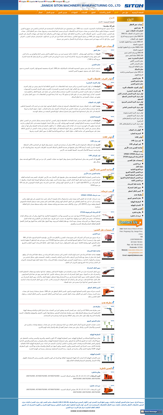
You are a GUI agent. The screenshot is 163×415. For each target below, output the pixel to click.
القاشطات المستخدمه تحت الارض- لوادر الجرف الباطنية (88, 405)
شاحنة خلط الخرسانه (134, 184)
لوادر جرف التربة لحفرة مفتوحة (133, 113)
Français (48, 2)
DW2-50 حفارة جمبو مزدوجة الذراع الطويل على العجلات (132, 37)
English (22, 2)
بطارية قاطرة (136, 212)
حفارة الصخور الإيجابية (123, 402)
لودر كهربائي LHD (135, 144)
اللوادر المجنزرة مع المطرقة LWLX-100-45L (73, 402)
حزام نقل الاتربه (79, 407)
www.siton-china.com (135, 250)
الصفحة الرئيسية (138, 12)
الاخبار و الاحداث (104, 12)
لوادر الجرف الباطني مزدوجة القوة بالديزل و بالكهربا (52, 405)
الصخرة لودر (92, 402)
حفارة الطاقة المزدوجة (136, 66)
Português (57, 2)
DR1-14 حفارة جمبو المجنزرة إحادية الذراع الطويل (131, 73)
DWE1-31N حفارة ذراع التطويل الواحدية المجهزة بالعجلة (130, 48)
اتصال (40, 12)
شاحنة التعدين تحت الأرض (92, 173)
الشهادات (74, 12)
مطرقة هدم (96, 306)
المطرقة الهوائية (136, 202)
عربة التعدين (137, 164)
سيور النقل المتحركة (93, 268)
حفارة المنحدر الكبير (136, 64)
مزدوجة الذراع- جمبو (137, 402)
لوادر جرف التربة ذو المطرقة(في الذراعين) (132, 119)
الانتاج (116, 12)
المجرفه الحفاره (95, 117)
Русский (39, 2)
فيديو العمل (50, 12)
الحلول (93, 12)
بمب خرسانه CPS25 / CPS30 (90, 195)
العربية (66, 2)
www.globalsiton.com (135, 253)
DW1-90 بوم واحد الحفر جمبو (134, 53)
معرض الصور (62, 12)
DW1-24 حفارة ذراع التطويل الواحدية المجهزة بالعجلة (131, 43)
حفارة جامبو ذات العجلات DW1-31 (132, 33)
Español (31, 2)
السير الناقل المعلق (134, 191)
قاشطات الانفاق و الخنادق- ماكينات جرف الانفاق (122, 405)
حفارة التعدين (136, 78)
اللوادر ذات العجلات (94, 102)
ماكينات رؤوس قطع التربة (106, 402)
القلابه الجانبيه (90, 407)
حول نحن (125, 12)
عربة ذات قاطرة (135, 216)
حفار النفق (137, 28)
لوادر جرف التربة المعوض (135, 115)
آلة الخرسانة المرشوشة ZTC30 (90, 212)
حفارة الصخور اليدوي (134, 198)
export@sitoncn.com (135, 255)
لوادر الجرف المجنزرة (93, 83)
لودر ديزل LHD (136, 140)
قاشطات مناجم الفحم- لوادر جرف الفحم (44, 402)
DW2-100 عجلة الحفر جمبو (134, 55)
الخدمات (84, 12)
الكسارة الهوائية (136, 205)
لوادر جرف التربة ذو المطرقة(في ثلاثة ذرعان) (131, 125)
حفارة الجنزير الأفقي (136, 61)
